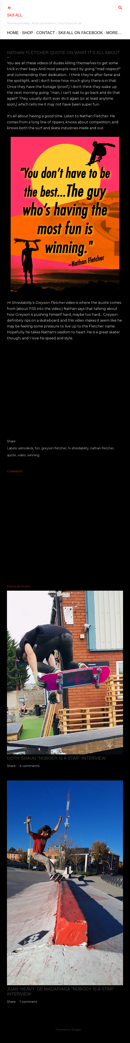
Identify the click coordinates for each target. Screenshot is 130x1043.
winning (33, 455)
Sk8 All (14, 15)
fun (37, 448)
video (22, 455)
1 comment (28, 1002)
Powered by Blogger (65, 1029)
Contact (45, 33)
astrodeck (25, 448)
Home (13, 33)
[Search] (120, 7)
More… (114, 33)
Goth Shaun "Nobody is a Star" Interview (56, 758)
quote (11, 455)
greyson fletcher (54, 448)
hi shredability (78, 448)
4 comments (29, 766)
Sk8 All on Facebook (80, 33)
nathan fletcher (102, 448)
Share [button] (11, 441)
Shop (27, 33)
